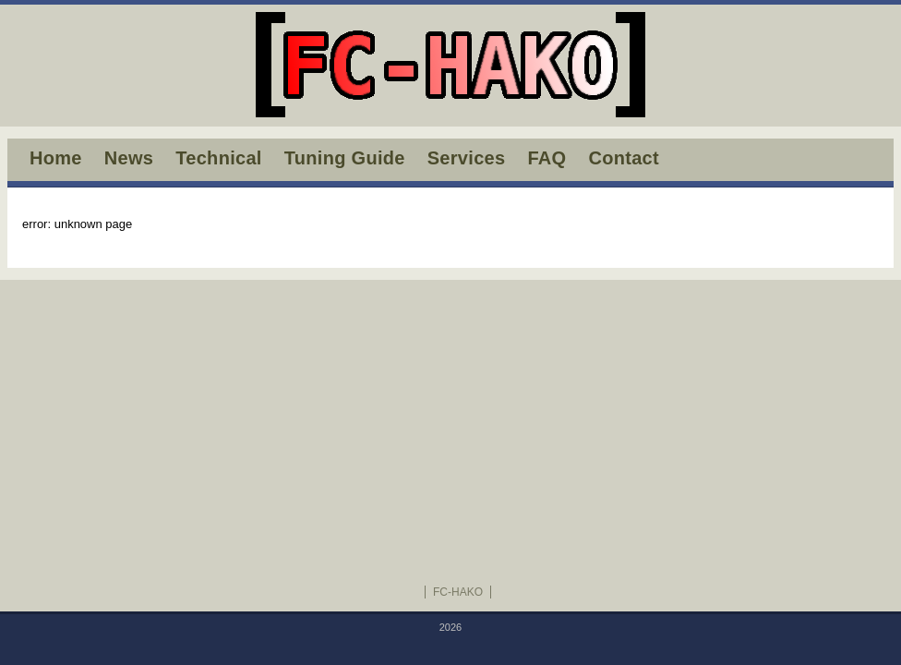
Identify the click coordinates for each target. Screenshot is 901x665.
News (128, 158)
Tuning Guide (344, 158)
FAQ (546, 158)
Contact (623, 158)
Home (56, 158)
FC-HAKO (458, 592)
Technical (218, 158)
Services (466, 158)
